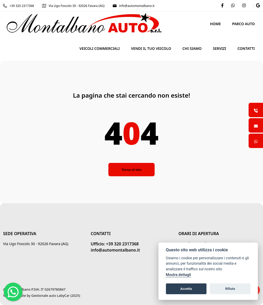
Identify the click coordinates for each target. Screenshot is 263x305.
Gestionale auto (43, 295)
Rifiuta (230, 289)
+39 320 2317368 (18, 6)
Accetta (186, 289)
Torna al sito (131, 169)
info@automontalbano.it (134, 6)
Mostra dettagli (178, 275)
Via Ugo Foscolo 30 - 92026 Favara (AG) (73, 6)
